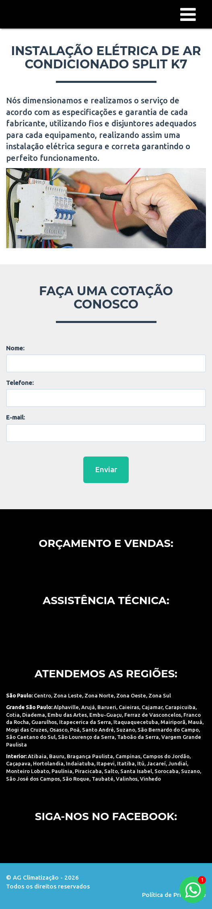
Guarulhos (44, 722)
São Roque (75, 778)
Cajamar (152, 707)
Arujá (88, 707)
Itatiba (126, 763)
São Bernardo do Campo (168, 729)
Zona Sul (159, 695)
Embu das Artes (67, 715)
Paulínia (61, 771)
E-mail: (15, 417)
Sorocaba (166, 771)
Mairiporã (173, 722)
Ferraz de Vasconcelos (152, 715)
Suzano (125, 729)
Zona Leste (68, 695)
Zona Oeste (131, 695)
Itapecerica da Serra (85, 722)
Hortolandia (48, 763)
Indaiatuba (80, 763)
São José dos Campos (33, 778)
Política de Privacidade (174, 894)
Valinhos (127, 778)
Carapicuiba (180, 707)
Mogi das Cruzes (26, 729)
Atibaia (37, 756)
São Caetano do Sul (31, 737)
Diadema (33, 715)
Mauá (195, 722)
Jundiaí (177, 763)
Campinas (127, 756)
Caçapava (18, 763)
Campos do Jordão (166, 756)
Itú (140, 763)
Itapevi (106, 763)
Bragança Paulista (90, 756)
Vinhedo (150, 778)
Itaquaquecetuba (135, 722)
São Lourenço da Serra (86, 737)
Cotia (13, 715)
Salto (111, 771)
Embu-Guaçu (105, 715)
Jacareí (156, 763)
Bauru (56, 756)
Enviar (106, 469)
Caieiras (129, 707)
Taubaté (102, 778)
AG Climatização (46, 14)
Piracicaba (88, 771)
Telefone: (20, 382)
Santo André (98, 729)
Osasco (58, 729)
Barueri (106, 707)
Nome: (15, 348)
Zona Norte (99, 695)
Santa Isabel (136, 771)
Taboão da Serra (138, 737)
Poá (75, 729)
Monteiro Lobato (27, 771)
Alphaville (66, 707)
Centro (42, 695)
